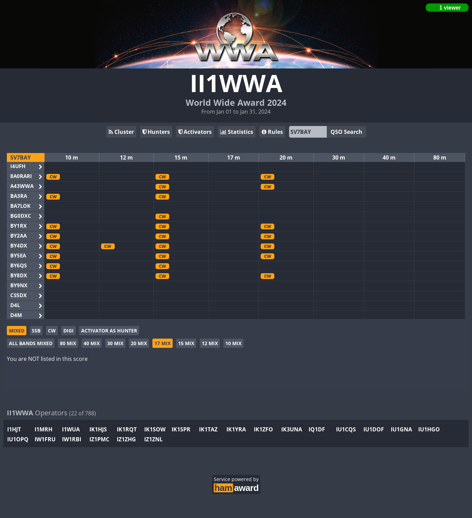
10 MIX (233, 343)
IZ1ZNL (153, 439)
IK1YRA (236, 429)
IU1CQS (346, 429)
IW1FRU (45, 439)
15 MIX (186, 343)
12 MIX (210, 343)
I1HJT (14, 429)
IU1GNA (401, 429)
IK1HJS (98, 429)
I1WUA (71, 429)
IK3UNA (291, 429)
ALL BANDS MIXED (30, 343)
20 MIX (139, 343)
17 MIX (162, 343)
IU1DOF (373, 429)
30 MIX (115, 343)
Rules (272, 132)
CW (52, 330)
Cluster (121, 132)
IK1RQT (127, 429)
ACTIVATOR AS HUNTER (109, 330)
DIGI (68, 330)
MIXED (16, 330)
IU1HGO (429, 429)
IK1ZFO (263, 429)
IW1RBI (71, 439)
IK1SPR (181, 429)
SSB (36, 330)
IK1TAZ (208, 429)
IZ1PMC (99, 439)
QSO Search (346, 132)
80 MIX (68, 343)
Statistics (236, 132)
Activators (195, 132)
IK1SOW (154, 429)
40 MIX (92, 343)
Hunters (156, 132)
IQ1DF (317, 429)
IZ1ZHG (126, 439)
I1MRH (43, 429)
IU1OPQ (17, 439)
